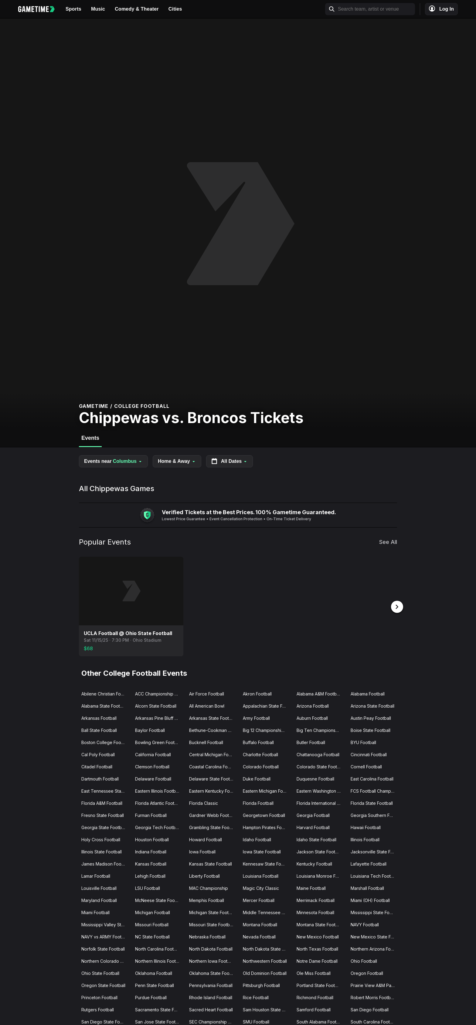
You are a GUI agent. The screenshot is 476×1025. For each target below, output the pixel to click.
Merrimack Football (316, 899)
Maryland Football (99, 899)
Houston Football (152, 839)
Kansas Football (150, 863)
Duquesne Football (315, 778)
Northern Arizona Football (375, 948)
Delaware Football (153, 778)
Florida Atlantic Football (158, 802)
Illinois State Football (101, 851)
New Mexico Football (318, 936)
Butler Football (311, 741)
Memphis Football (206, 899)
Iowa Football (202, 851)
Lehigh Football (150, 875)
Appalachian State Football (267, 705)
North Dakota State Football (267, 948)
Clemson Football (152, 766)
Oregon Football (367, 972)
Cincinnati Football (369, 754)
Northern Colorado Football (105, 960)
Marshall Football (367, 887)
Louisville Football (99, 887)
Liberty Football (204, 875)
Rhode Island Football (210, 996)
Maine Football (311, 887)
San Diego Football (370, 1009)
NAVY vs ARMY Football (104, 936)
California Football (153, 754)
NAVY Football (365, 924)
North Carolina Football (158, 948)
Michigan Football (152, 911)
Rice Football (256, 996)
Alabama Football (368, 693)
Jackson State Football (319, 851)
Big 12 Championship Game (267, 729)
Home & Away (177, 461)
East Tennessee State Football (105, 790)
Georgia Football (313, 814)
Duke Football (256, 778)
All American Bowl (206, 705)
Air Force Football (206, 693)
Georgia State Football (103, 826)
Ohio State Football (100, 972)
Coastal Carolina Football (213, 766)
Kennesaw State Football (267, 863)
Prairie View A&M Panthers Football (375, 984)
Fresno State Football (102, 814)
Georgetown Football (264, 814)
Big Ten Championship (319, 729)
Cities (175, 9)
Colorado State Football (320, 766)
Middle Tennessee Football (267, 911)
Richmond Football (315, 996)
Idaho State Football (316, 839)
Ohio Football (364, 960)
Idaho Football (257, 839)
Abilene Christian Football (105, 693)
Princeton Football (99, 996)
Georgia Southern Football (375, 814)
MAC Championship (208, 887)
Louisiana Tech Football (374, 875)
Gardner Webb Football (212, 814)
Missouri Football (151, 924)
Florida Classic (203, 802)
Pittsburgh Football (261, 984)
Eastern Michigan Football (267, 790)
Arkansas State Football (212, 717)
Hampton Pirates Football (267, 826)
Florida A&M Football (101, 802)
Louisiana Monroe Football (321, 875)
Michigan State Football (212, 911)
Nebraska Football (207, 936)
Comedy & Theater (137, 9)
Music (98, 9)
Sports (73, 9)
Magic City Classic (261, 887)
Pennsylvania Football (211, 984)
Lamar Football (95, 875)
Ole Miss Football (314, 972)
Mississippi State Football (375, 911)
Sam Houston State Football (267, 1009)
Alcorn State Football (155, 705)
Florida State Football (372, 802)
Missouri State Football (211, 924)
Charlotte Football (260, 754)
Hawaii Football (366, 826)
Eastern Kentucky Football (213, 790)
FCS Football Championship (375, 790)
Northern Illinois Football (159, 960)
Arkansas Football (99, 717)
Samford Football (314, 1009)
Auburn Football (312, 717)
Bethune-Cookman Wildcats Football (213, 729)
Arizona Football (313, 705)
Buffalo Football (258, 741)
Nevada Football (259, 936)
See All (388, 542)
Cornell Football (366, 766)
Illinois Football (365, 839)
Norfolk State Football (103, 948)
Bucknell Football (206, 741)
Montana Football (260, 924)
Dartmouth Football (100, 778)
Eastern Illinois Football (157, 790)
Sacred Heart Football (211, 1009)
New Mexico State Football (375, 936)
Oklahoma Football (153, 972)
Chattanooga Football (318, 754)
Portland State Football (319, 984)
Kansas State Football (210, 863)
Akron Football (257, 693)
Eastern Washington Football (321, 790)
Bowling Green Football (158, 741)
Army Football (256, 717)
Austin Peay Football (371, 717)
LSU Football (147, 887)
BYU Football (363, 741)
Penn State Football (154, 984)
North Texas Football (317, 948)
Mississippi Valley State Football (105, 924)
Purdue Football (151, 996)
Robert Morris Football (373, 996)
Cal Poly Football (98, 754)
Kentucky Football (314, 863)
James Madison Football (105, 863)
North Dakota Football (211, 948)
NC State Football (152, 936)
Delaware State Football (213, 778)
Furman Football (151, 814)
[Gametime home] (39, 9)
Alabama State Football (104, 705)
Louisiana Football (260, 875)
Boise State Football (370, 729)
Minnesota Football (315, 911)
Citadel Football (96, 766)
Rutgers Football (97, 1009)
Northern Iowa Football (211, 960)
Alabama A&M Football (319, 693)
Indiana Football (150, 851)
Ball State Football (99, 729)
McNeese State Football (159, 899)
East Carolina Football (372, 778)
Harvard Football (313, 826)
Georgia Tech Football (157, 826)
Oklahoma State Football (213, 972)
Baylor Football (150, 729)
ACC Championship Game (159, 693)
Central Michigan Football (213, 754)
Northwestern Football (265, 960)
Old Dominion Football (265, 972)
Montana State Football (319, 924)
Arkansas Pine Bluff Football (159, 717)
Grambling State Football (213, 826)
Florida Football (258, 802)
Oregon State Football (103, 984)
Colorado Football (261, 766)
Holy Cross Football (100, 839)
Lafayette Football (368, 863)
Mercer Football (258, 899)
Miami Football (95, 911)
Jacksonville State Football (375, 851)
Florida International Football (321, 802)
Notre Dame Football (317, 960)
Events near (113, 461)
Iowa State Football (262, 851)
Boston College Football (105, 741)
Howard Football (205, 839)
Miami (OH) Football (370, 899)
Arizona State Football (372, 705)
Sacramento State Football (159, 1009)
